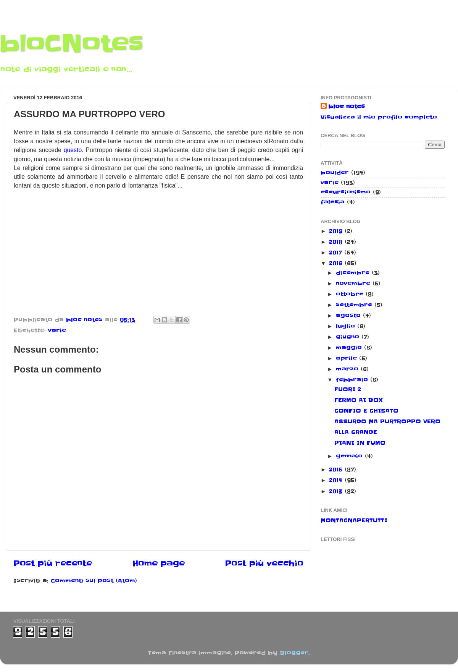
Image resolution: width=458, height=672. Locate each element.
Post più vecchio (264, 563)
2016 (337, 263)
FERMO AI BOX (358, 400)
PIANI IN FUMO (359, 443)
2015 (337, 469)
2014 (337, 480)
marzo (348, 369)
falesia (333, 202)
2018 (337, 242)
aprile (347, 358)
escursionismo (346, 192)
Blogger (294, 653)
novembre (354, 283)
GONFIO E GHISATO (366, 411)
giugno (348, 337)
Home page (158, 563)
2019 (337, 231)
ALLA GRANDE (355, 432)
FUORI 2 (347, 389)
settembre (355, 305)
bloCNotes (71, 44)
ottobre (351, 294)
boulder (335, 173)
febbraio (353, 380)
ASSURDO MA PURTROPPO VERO (387, 421)
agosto (349, 315)
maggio (350, 347)
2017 (336, 252)
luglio (346, 326)
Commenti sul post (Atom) (94, 581)
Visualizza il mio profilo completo (379, 117)
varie (57, 330)
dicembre (354, 273)
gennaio (350, 456)
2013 (337, 491)
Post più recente (52, 563)
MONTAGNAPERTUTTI (354, 520)
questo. (74, 150)
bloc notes (346, 106)
